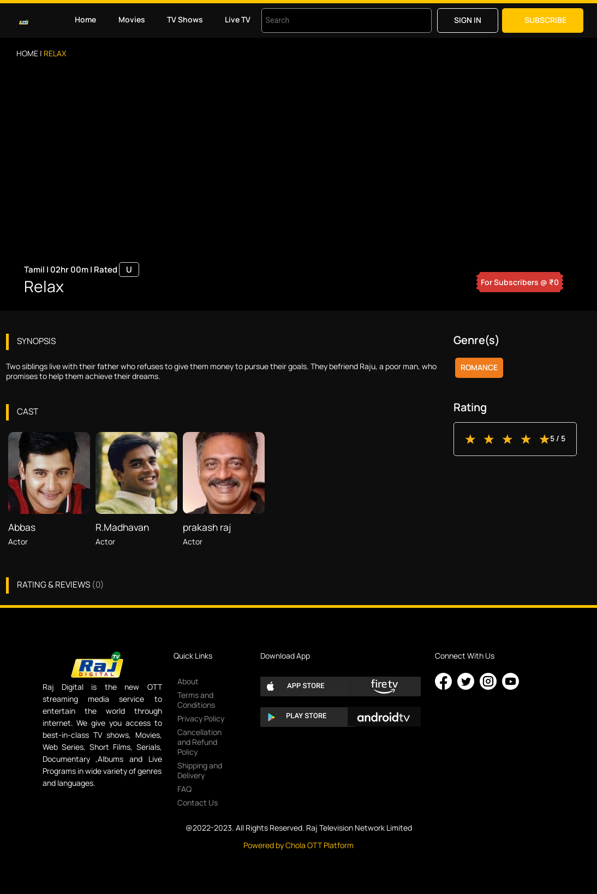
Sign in (467, 20)
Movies (131, 19)
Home (85, 19)
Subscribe (545, 20)
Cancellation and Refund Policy (199, 742)
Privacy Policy (200, 718)
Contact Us (197, 802)
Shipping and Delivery (199, 770)
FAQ (184, 789)
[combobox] (333, 20)
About (188, 681)
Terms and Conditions (196, 700)
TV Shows (185, 19)
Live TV (237, 19)
